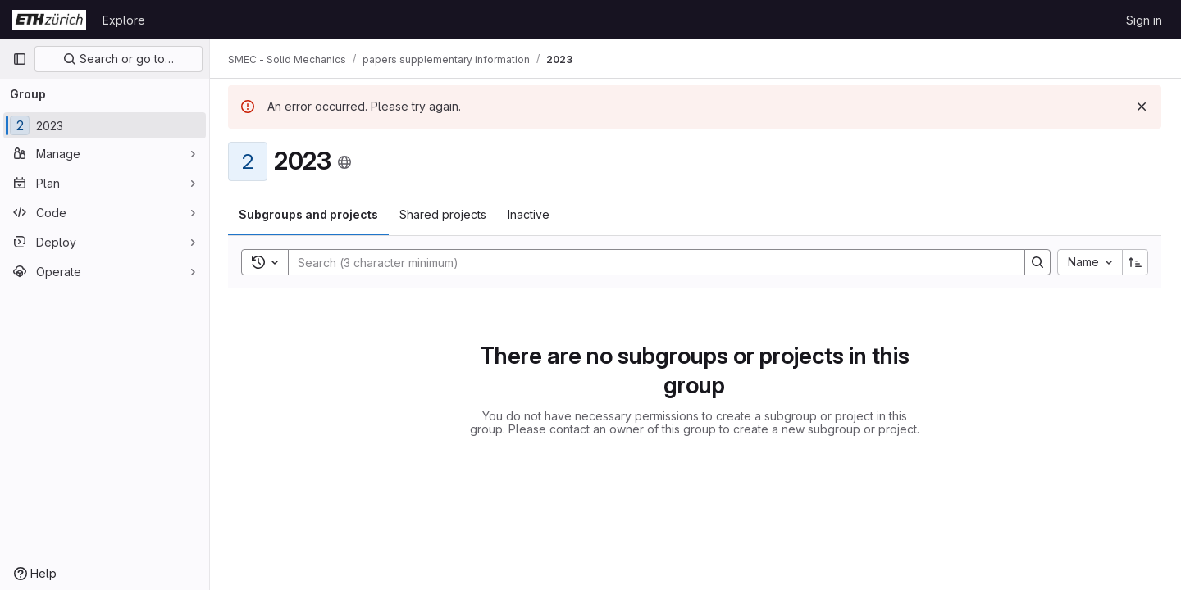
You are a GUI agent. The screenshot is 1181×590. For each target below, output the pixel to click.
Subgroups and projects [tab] (310, 214)
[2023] (104, 125)
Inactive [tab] (530, 214)
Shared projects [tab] (444, 214)
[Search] (649, 262)
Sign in (1144, 20)
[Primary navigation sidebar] (20, 59)
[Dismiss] (1141, 106)
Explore (124, 20)
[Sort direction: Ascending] (1135, 262)
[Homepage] (49, 20)
